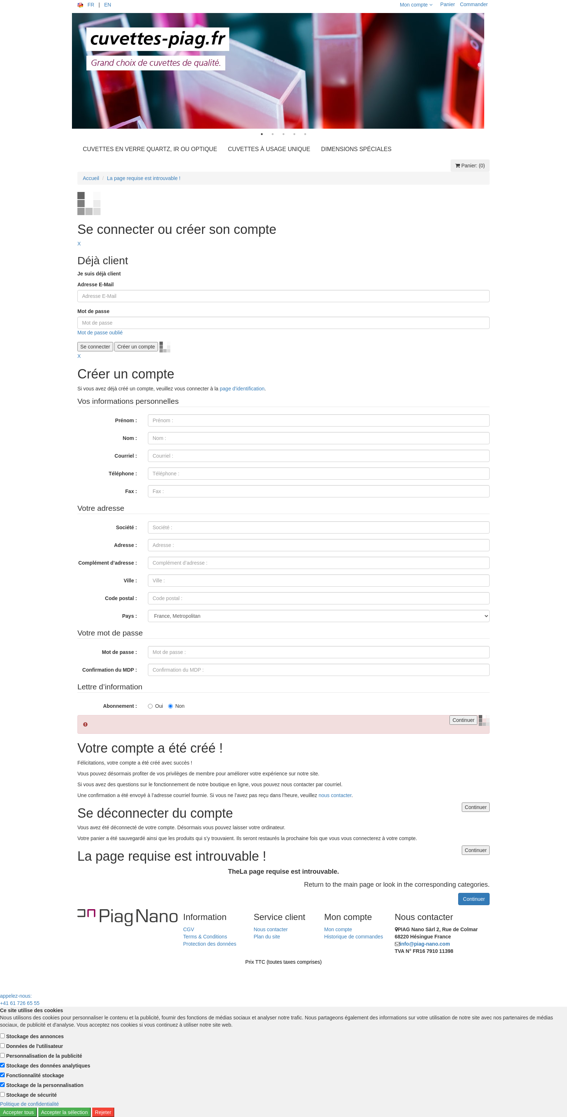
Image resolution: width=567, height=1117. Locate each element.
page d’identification (242, 388)
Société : (126, 527)
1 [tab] (261, 134)
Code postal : (121, 598)
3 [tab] (283, 134)
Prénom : (126, 420)
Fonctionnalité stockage (35, 1075)
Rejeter (103, 1112)
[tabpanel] (283, 71)
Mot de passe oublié (100, 332)
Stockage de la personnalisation (45, 1085)
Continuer (474, 899)
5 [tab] (305, 134)
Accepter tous (18, 1112)
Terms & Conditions (205, 937)
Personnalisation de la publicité (44, 1056)
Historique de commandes (353, 937)
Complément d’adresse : (107, 563)
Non (176, 706)
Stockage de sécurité (31, 1095)
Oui (155, 706)
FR (91, 5)
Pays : (129, 616)
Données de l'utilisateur (34, 1046)
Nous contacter (271, 929)
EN (107, 5)
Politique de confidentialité (29, 1104)
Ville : (130, 580)
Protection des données (209, 944)
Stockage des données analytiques (48, 1066)
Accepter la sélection (64, 1112)
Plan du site (267, 937)
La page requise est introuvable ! (143, 178)
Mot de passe (93, 311)
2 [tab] (272, 134)
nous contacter (335, 795)
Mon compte (416, 5)
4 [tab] (294, 134)
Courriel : (126, 456)
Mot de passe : (119, 652)
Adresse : (125, 545)
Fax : (131, 491)
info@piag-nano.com (425, 944)
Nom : (130, 438)
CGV (188, 929)
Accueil (91, 178)
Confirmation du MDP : (109, 670)
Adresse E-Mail (95, 284)
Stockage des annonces (35, 1036)
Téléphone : (122, 473)
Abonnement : (120, 706)
